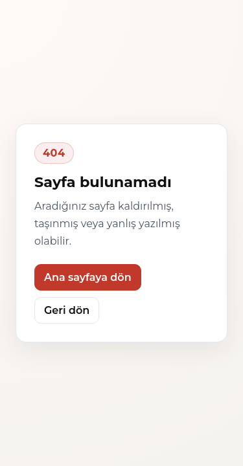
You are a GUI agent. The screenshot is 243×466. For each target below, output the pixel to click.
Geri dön (66, 310)
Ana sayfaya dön (88, 277)
